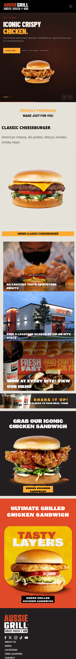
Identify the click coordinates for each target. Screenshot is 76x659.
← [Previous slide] (64, 97)
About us (10, 642)
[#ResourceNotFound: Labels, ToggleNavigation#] (70, 6)
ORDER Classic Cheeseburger (37, 233)
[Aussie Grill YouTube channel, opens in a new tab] (26, 637)
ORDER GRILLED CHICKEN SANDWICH (38, 599)
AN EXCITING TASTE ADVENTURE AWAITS (31, 286)
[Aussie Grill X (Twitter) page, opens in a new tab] (10, 637)
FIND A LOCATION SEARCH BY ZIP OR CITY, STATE (39, 336)
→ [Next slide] (70, 97)
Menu (8, 646)
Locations (11, 650)
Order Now (10, 50)
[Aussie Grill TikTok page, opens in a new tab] (21, 637)
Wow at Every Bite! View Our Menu (38, 384)
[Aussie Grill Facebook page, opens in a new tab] (5, 637)
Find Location (13, 654)
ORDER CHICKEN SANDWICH (38, 490)
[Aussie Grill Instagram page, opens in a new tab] (15, 637)
